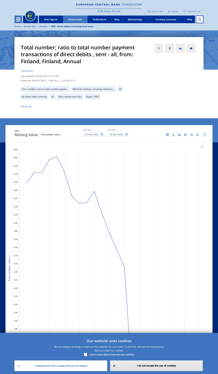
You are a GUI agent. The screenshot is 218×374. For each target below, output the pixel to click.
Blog (116, 19)
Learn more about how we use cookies (111, 354)
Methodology (135, 19)
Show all (26, 106)
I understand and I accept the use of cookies (61, 365)
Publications (99, 19)
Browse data (75, 19)
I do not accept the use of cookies (156, 365)
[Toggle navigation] (18, 19)
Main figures (51, 19)
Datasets (43, 26)
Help (189, 19)
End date (111, 130)
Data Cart (157, 11)
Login (175, 11)
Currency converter (166, 19)
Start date (87, 130)
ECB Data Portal (109, 11)
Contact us (193, 11)
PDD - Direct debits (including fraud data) (72, 26)
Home (17, 26)
